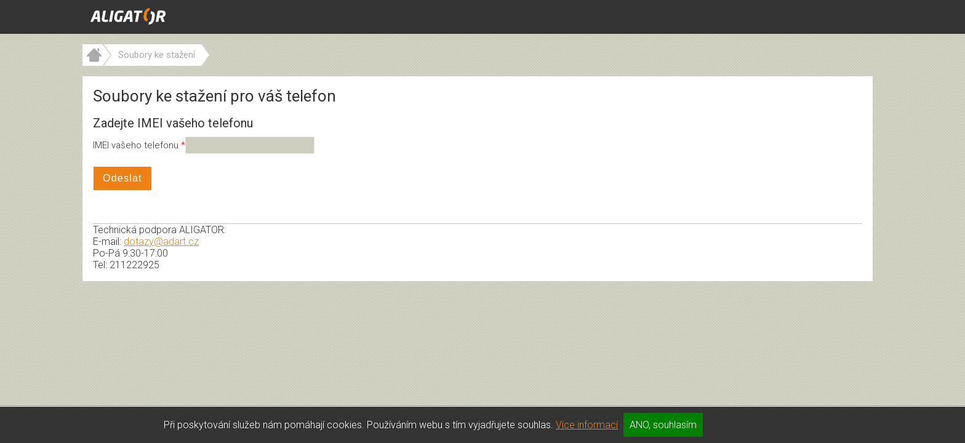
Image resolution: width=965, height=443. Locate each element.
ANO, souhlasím (663, 425)
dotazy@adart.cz (161, 241)
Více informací (587, 425)
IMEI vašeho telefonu (137, 145)
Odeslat (122, 178)
